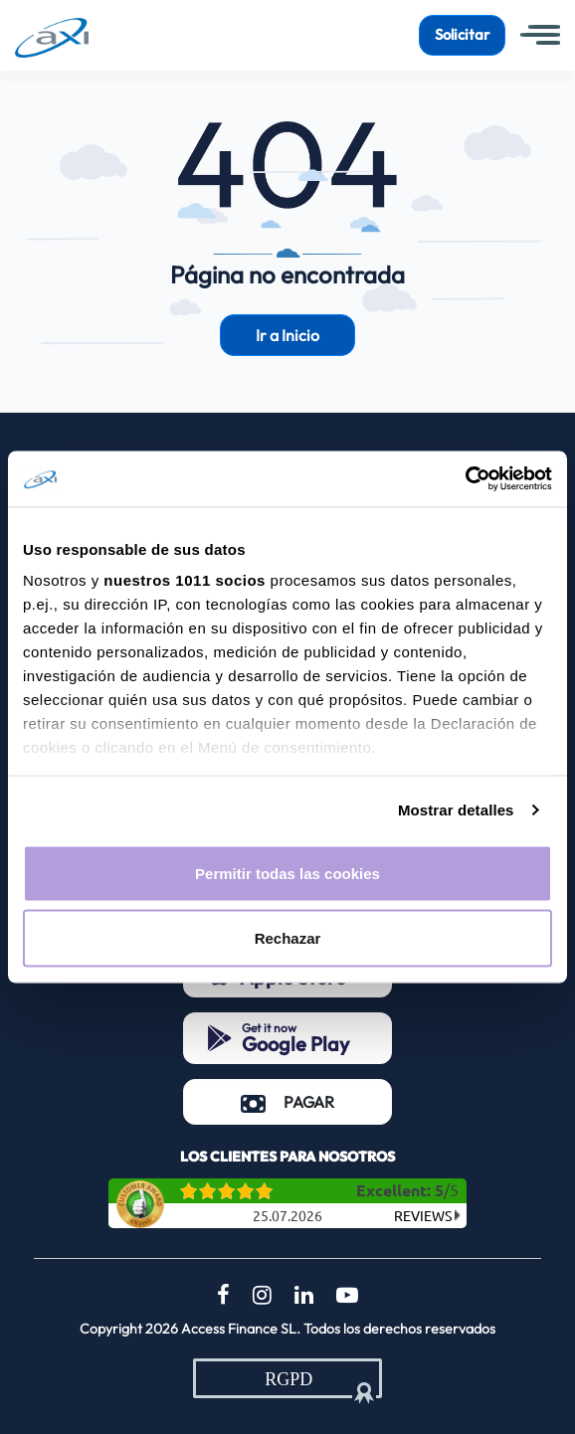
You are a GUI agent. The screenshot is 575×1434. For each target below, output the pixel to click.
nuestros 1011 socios (184, 580)
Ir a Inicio (287, 335)
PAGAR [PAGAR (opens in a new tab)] (316, 1100)
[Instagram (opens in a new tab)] (262, 1295)
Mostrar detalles (456, 810)
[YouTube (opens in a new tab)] (347, 1295)
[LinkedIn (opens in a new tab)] (303, 1295)
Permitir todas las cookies (287, 872)
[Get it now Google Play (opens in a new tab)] (287, 1038)
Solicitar (462, 34)
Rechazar (288, 938)
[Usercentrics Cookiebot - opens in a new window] (465, 479)
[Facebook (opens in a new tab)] (223, 1295)
